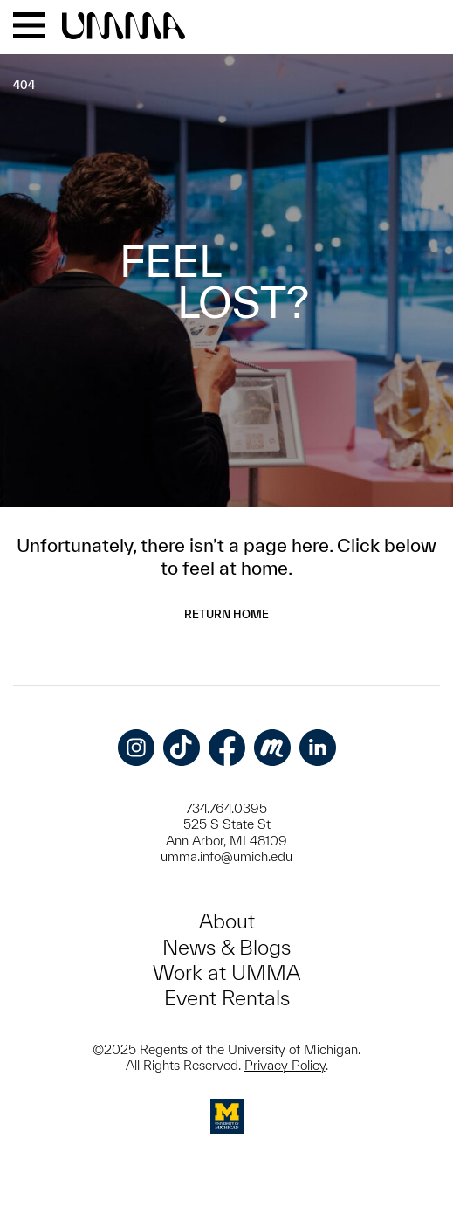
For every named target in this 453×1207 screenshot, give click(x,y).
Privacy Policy (285, 1065)
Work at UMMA (226, 972)
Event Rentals (227, 998)
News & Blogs (226, 947)
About (227, 921)
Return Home (226, 614)
